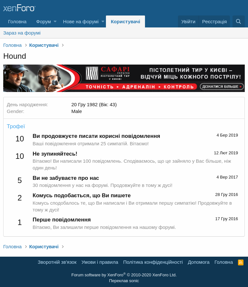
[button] (55, 21)
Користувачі (125, 21)
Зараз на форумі (22, 33)
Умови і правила (99, 262)
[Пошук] (238, 21)
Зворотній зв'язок (57, 262)
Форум (43, 21)
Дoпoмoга (199, 262)
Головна (17, 21)
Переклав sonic (124, 280)
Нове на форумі (80, 21)
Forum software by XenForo (124, 274)
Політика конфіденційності (153, 262)
